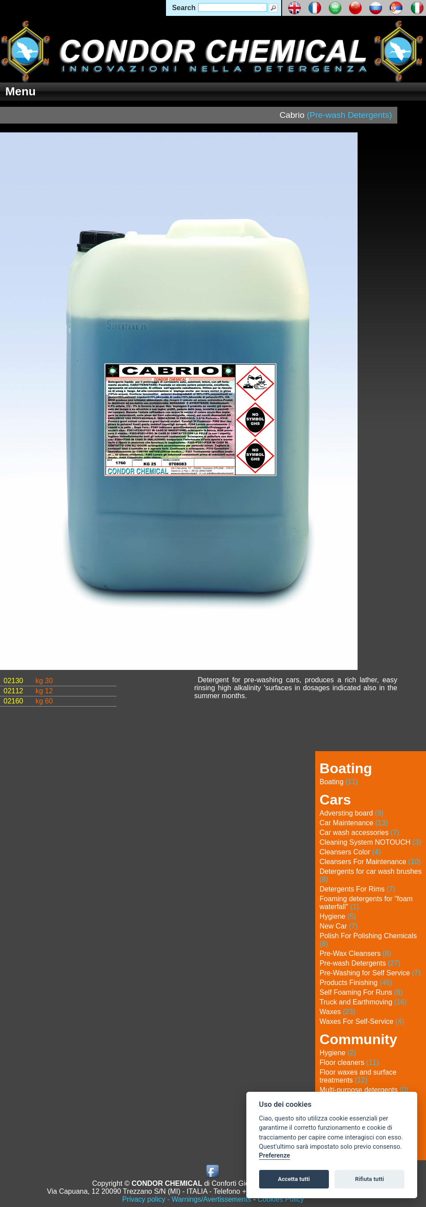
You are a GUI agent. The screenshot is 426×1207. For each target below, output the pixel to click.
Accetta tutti (294, 1179)
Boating (339, 782)
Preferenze (274, 1155)
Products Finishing (356, 982)
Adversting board (352, 813)
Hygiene (338, 916)
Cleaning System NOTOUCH (370, 842)
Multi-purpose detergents (364, 1090)
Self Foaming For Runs (361, 992)
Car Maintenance (354, 823)
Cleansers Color (350, 852)
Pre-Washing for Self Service (370, 973)
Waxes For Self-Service (362, 1021)
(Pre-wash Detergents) (349, 115)
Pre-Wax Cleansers (355, 953)
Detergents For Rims (358, 889)
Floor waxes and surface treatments (358, 1076)
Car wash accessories (360, 832)
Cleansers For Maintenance (370, 861)
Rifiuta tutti (369, 1179)
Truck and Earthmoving (363, 1002)
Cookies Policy (280, 1199)
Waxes (337, 1011)
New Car (339, 926)
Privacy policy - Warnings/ (187, 1199)
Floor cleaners (349, 1062)
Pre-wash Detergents (360, 963)
